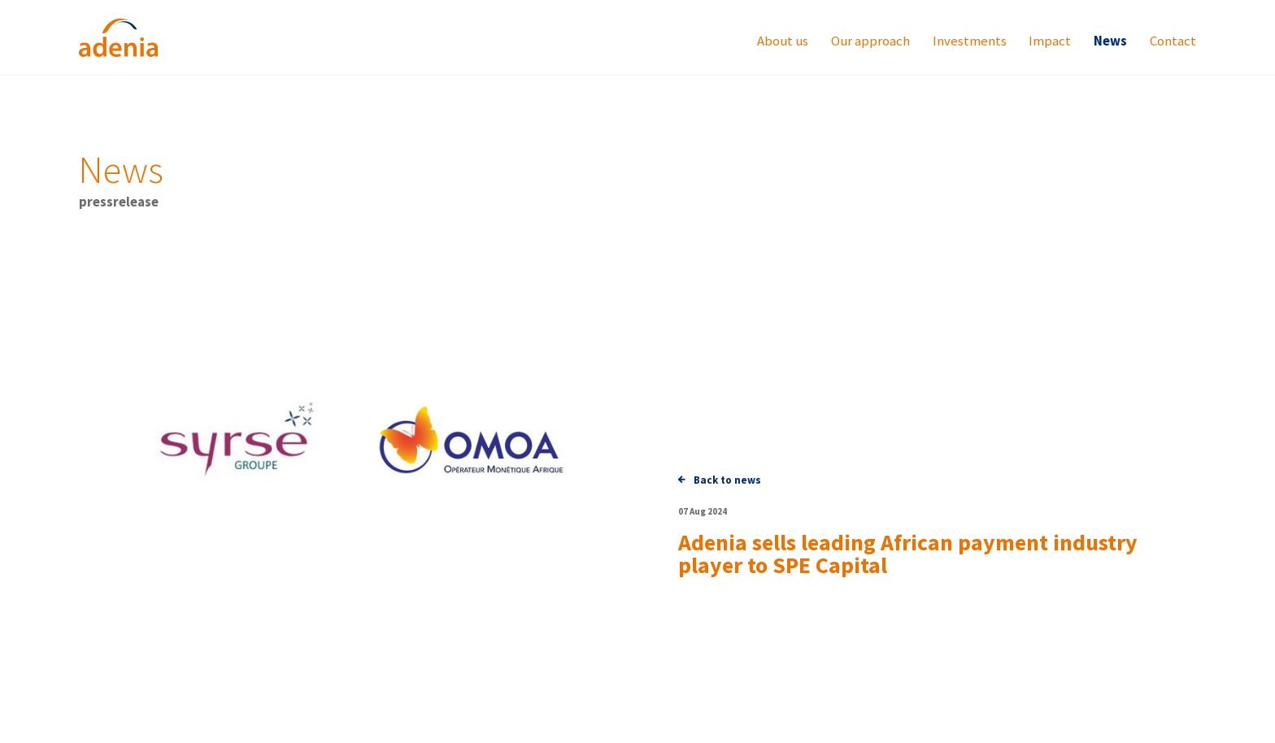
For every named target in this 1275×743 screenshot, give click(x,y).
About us (782, 42)
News (1110, 42)
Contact (1173, 42)
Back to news (719, 480)
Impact (1050, 42)
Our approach (870, 42)
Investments (970, 42)
